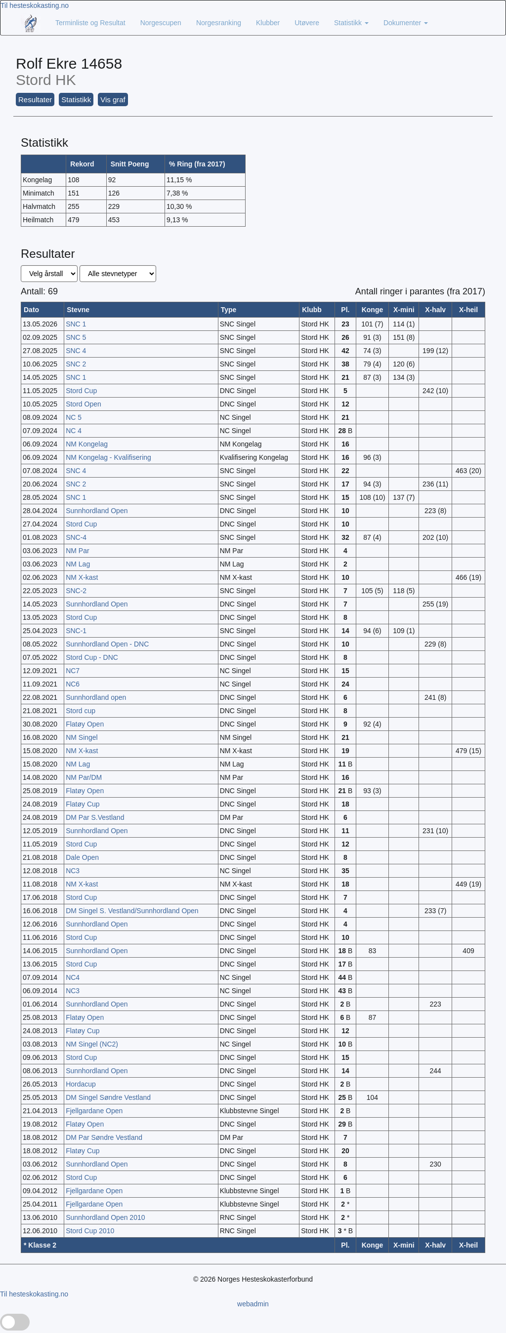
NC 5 (74, 417)
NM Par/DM (84, 777)
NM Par (77, 551)
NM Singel (82, 737)
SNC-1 (76, 631)
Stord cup (80, 711)
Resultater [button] (35, 99)
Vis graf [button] (113, 99)
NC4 (73, 977)
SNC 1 (76, 324)
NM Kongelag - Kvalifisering (108, 457)
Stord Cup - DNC (92, 657)
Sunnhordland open (96, 697)
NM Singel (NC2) (92, 1044)
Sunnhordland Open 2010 (105, 1217)
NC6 (73, 684)
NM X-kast (82, 577)
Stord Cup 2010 (90, 1231)
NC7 (73, 671)
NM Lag (78, 564)
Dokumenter (405, 23)
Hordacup (81, 1084)
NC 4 (74, 431)
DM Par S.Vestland (95, 817)
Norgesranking (218, 23)
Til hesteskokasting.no (34, 5)
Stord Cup (81, 391)
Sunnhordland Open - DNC (107, 644)
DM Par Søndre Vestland (104, 1137)
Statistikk (351, 23)
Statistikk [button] (76, 99)
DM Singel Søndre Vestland (108, 1097)
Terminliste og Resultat (90, 23)
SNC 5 (76, 337)
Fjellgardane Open (94, 1111)
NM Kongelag (87, 444)
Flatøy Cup (82, 804)
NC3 (73, 871)
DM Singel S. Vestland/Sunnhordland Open (132, 911)
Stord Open (83, 404)
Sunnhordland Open (96, 511)
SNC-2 (76, 591)
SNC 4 (76, 351)
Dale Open (82, 857)
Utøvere (307, 23)
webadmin (253, 1304)
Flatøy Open (85, 724)
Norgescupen (160, 23)
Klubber (268, 23)
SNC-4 (76, 537)
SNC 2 (76, 364)
